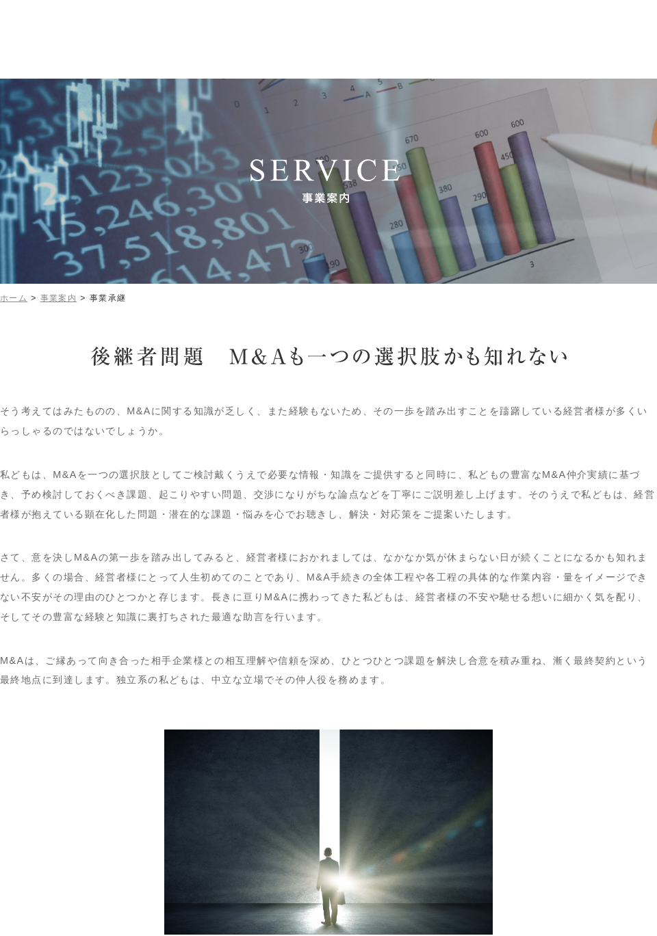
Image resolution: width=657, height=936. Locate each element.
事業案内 (58, 298)
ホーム (13, 298)
